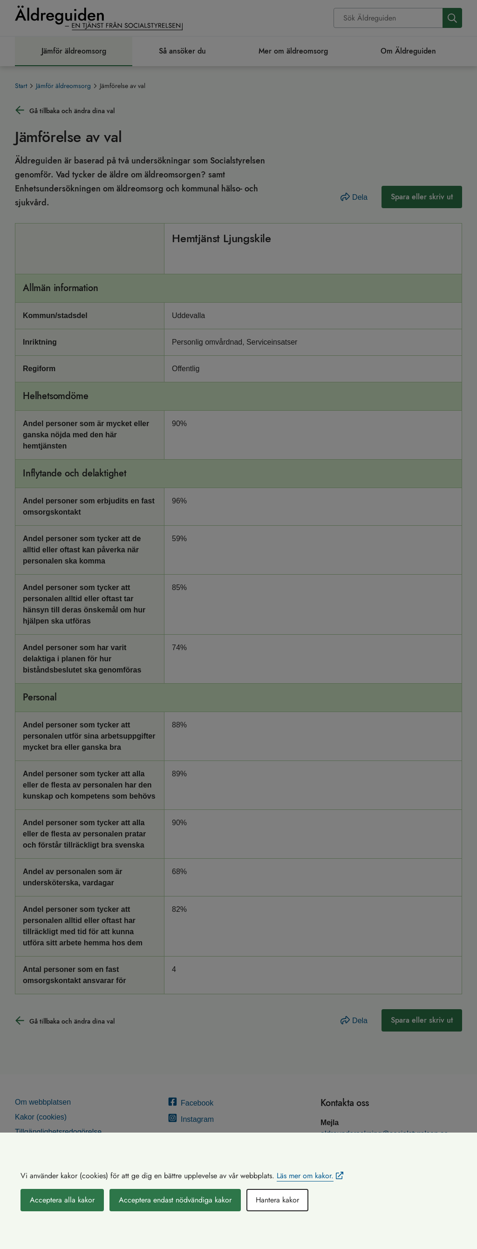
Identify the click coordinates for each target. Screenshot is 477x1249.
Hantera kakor (277, 1200)
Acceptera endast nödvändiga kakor (175, 1200)
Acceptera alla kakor (62, 1200)
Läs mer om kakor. (305, 1175)
